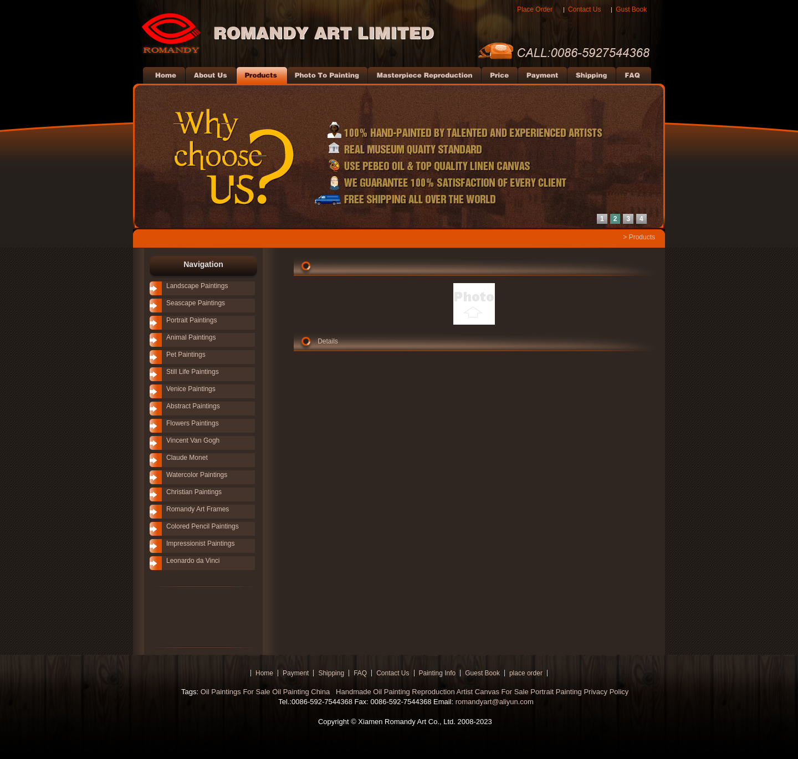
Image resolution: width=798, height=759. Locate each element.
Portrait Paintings (191, 320)
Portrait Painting (556, 692)
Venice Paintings (191, 389)
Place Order (535, 9)
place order (526, 673)
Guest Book (482, 673)
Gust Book (631, 9)
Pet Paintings (186, 354)
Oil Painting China (302, 692)
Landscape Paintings (197, 286)
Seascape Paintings (195, 303)
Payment (296, 673)
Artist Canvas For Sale (493, 692)
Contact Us (584, 9)
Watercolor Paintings (196, 475)
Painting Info (437, 673)
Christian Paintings (194, 492)
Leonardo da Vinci (193, 561)
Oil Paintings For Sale (235, 692)
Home (264, 673)
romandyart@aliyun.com (495, 702)
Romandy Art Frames (197, 509)
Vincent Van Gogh (192, 440)
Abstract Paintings (193, 406)
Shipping (331, 673)
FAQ (360, 673)
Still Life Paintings (192, 372)
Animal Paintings (191, 337)
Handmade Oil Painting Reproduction (394, 692)
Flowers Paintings (192, 423)
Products (642, 237)
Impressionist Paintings (200, 543)
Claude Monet (187, 457)
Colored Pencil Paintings (202, 526)
